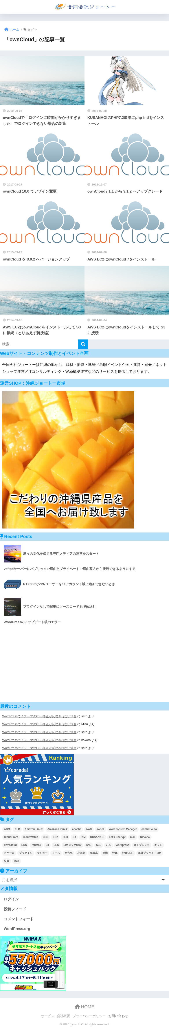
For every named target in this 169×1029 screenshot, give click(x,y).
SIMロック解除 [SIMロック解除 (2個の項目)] (72, 845)
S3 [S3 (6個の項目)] (47, 845)
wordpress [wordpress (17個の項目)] (122, 845)
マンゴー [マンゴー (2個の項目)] (42, 853)
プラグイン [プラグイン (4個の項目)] (25, 853)
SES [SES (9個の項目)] (56, 845)
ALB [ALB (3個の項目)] (17, 829)
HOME (84, 1006)
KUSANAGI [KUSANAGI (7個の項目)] (97, 837)
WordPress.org (17, 929)
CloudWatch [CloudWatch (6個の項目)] (30, 837)
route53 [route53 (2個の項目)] (36, 845)
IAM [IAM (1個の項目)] (83, 837)
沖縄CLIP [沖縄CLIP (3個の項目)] (127, 853)
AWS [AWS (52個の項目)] (89, 829)
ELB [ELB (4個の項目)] (65, 837)
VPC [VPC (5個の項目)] (108, 845)
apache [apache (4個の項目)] (76, 829)
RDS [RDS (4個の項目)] (24, 845)
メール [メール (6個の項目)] (56, 853)
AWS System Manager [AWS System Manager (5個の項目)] (123, 829)
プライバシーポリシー (89, 1016)
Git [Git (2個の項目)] (74, 837)
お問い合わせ (118, 1016)
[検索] (83, 344)
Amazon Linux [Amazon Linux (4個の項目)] (34, 829)
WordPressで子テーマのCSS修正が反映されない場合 (39, 716)
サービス (47, 1016)
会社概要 (63, 1016)
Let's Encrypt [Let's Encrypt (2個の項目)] (117, 837)
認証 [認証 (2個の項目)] (16, 860)
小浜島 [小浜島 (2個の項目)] (81, 853)
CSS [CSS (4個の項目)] (45, 837)
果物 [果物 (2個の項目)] (105, 853)
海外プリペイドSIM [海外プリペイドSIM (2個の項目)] (149, 853)
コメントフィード (19, 919)
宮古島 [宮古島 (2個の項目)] (69, 853)
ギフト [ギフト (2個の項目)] (158, 845)
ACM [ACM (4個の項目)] (7, 829)
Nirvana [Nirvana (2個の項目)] (145, 837)
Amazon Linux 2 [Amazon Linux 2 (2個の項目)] (57, 829)
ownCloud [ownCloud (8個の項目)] (10, 845)
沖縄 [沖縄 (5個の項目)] (115, 853)
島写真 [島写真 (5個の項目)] (94, 853)
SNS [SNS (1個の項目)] (89, 845)
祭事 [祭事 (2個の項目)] (6, 860)
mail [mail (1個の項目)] (132, 837)
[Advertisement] (84, 664)
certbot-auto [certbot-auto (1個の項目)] (149, 829)
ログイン (11, 899)
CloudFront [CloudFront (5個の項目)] (11, 837)
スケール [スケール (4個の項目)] (9, 853)
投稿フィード (15, 909)
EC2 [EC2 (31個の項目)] (55, 837)
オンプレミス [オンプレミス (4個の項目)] (142, 845)
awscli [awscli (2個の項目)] (101, 829)
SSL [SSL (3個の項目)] (98, 845)
